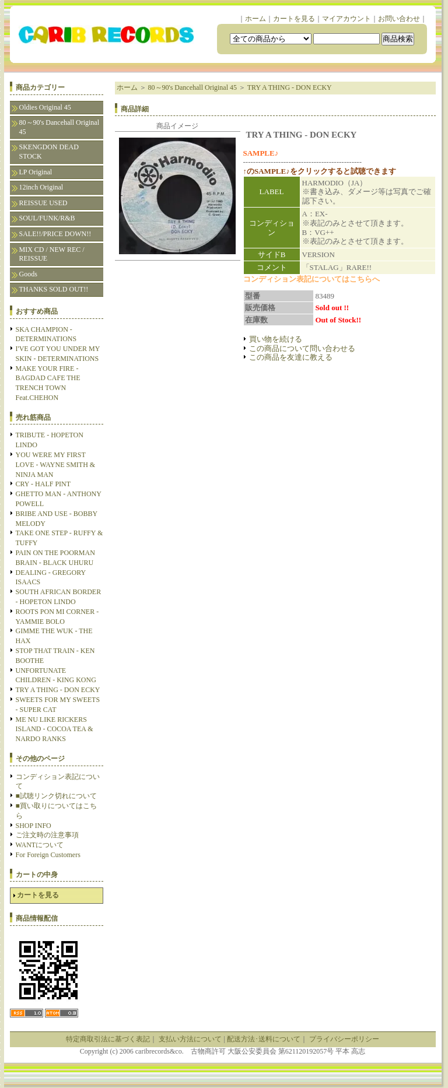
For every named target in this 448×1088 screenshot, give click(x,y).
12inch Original (41, 187)
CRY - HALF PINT (43, 484)
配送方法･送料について (263, 1039)
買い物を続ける (275, 339)
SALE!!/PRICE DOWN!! (55, 234)
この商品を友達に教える (290, 357)
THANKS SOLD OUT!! (54, 289)
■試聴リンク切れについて (56, 796)
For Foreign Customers (48, 855)
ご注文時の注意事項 (47, 835)
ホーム (255, 19)
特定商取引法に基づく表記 (108, 1039)
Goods (28, 274)
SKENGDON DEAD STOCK (49, 151)
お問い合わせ (399, 19)
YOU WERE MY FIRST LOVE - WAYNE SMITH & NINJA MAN (56, 465)
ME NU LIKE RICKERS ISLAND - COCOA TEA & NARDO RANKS (54, 729)
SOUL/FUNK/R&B (47, 218)
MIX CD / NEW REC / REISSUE (52, 254)
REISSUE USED (43, 203)
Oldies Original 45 (45, 107)
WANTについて (40, 845)
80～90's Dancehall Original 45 (59, 127)
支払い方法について (190, 1039)
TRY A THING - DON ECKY (58, 690)
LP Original (35, 172)
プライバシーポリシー (344, 1039)
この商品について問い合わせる (302, 348)
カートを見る (294, 19)
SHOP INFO (33, 826)
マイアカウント (346, 19)
